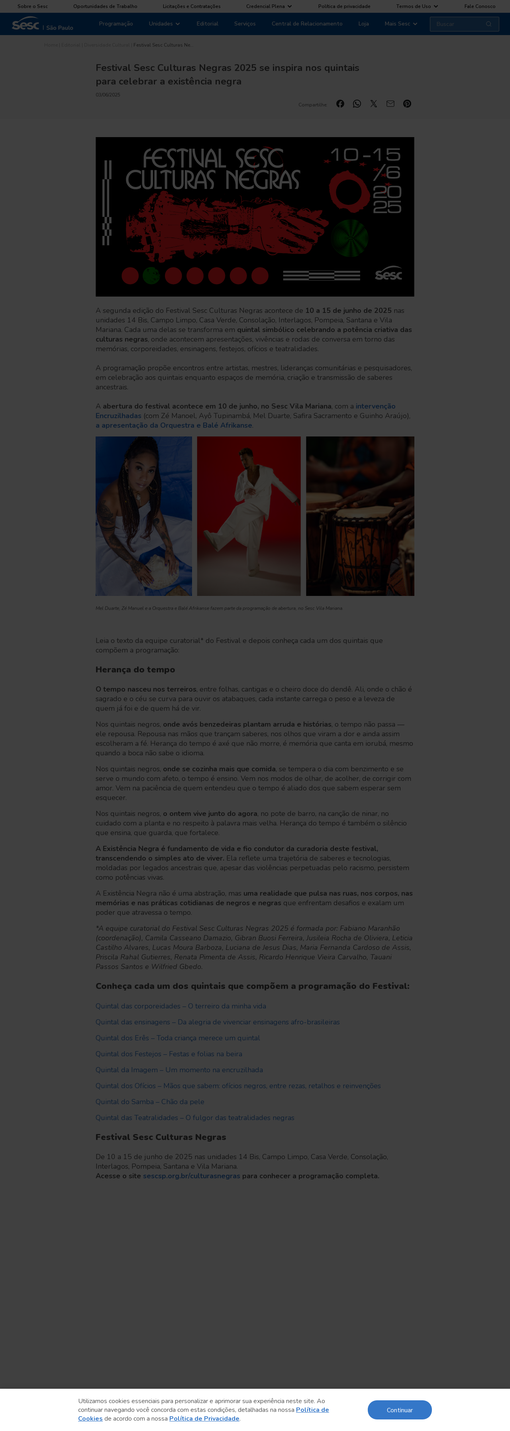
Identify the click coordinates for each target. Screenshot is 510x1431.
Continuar (400, 1409)
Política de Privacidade (204, 1418)
